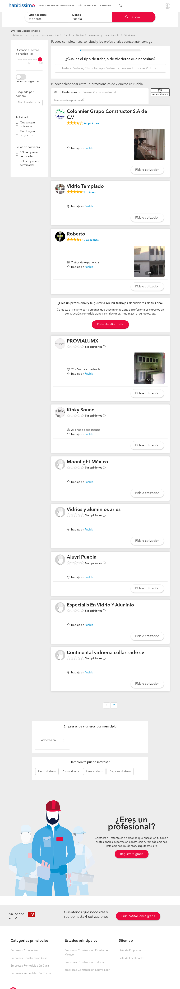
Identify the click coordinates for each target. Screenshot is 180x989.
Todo (40, 63)
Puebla (67, 35)
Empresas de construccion (44, 35)
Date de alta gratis (110, 324)
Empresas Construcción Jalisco (84, 962)
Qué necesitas (38, 15)
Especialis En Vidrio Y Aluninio (100, 605)
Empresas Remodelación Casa (30, 965)
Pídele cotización (147, 169)
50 (29, 63)
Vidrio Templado (85, 186)
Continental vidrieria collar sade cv (105, 652)
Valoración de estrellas (98, 92)
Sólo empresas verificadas (29, 154)
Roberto (76, 234)
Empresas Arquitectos (24, 950)
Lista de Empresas (130, 950)
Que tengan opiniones (27, 124)
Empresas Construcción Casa (29, 958)
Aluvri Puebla (81, 557)
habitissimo (17, 35)
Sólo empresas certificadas (29, 163)
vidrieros (47, 771)
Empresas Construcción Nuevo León (87, 970)
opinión (89, 192)
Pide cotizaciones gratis (138, 916)
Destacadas (69, 92)
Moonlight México (87, 462)
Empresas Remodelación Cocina (31, 973)
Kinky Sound (81, 410)
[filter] (29, 59)
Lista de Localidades (131, 958)
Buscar (132, 17)
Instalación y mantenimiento (104, 35)
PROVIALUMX (82, 341)
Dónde (76, 15)
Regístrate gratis (131, 854)
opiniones (91, 123)
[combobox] (46, 17)
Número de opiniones (68, 100)
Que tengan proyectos (27, 133)
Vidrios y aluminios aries (94, 509)
